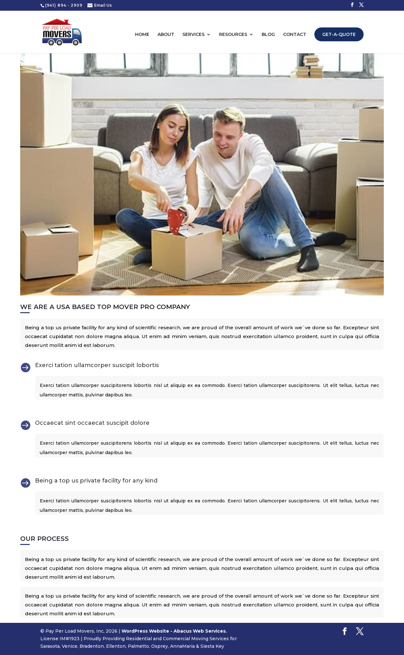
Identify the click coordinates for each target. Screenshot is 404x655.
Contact (294, 34)
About (165, 34)
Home (142, 34)
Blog (268, 34)
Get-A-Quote (339, 34)
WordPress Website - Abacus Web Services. (174, 631)
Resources (233, 34)
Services (193, 34)
